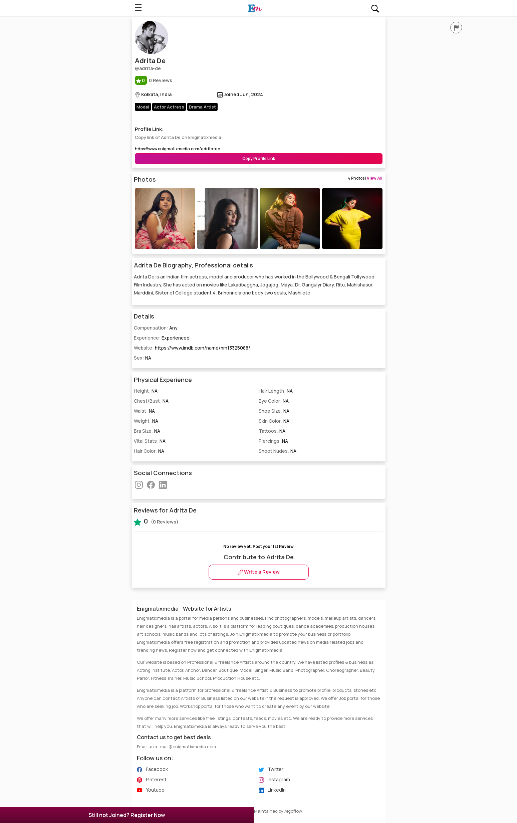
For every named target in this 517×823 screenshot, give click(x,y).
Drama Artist (202, 107)
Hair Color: (149, 451)
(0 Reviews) (156, 521)
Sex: (142, 358)
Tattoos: (272, 431)
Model (143, 107)
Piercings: (273, 441)
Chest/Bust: (151, 401)
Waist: (144, 411)
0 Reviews (153, 80)
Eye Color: (274, 401)
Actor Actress (169, 107)
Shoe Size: (274, 411)
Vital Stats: (150, 441)
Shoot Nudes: (277, 451)
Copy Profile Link (258, 158)
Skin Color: (274, 421)
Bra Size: (147, 431)
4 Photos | (365, 178)
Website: (192, 348)
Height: (146, 391)
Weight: (146, 421)
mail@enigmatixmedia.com (188, 747)
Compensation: (156, 328)
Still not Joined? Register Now (126, 815)
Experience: (162, 338)
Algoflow (293, 811)
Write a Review (259, 571)
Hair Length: (276, 391)
